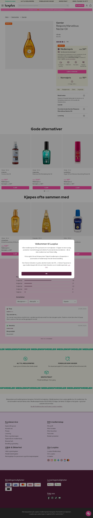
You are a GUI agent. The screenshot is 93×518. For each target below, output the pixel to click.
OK (46, 273)
